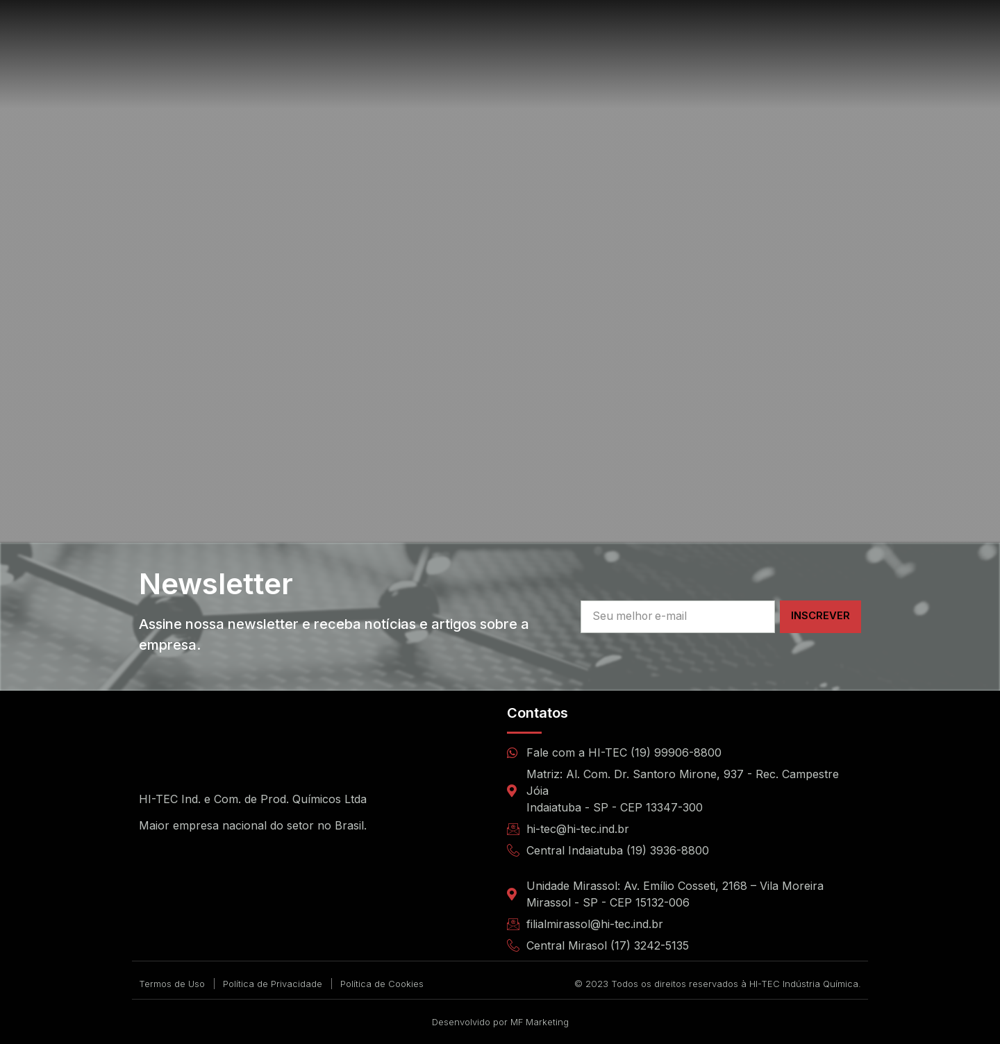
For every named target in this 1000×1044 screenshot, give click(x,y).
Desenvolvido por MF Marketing (500, 1021)
